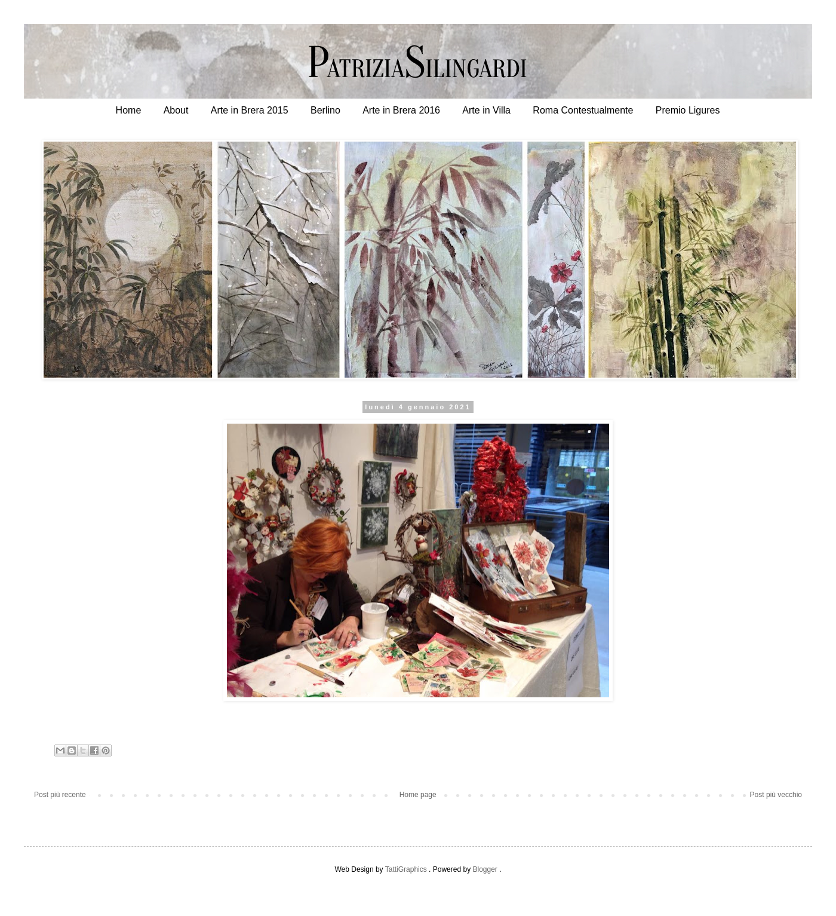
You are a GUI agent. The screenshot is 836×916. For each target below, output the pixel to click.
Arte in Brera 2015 (249, 110)
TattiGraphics (406, 869)
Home (129, 110)
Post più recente (60, 795)
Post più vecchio (776, 795)
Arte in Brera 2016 (401, 110)
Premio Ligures (688, 110)
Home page (418, 795)
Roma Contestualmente (583, 110)
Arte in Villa (486, 110)
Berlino (325, 110)
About (176, 110)
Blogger (484, 869)
